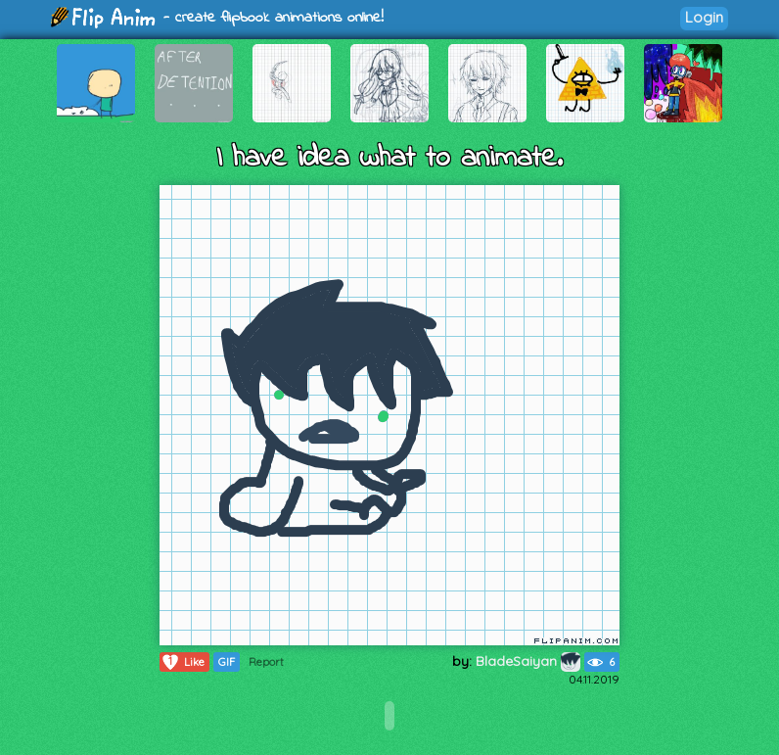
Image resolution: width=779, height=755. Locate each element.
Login (704, 17)
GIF (226, 662)
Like (182, 662)
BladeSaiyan (528, 661)
